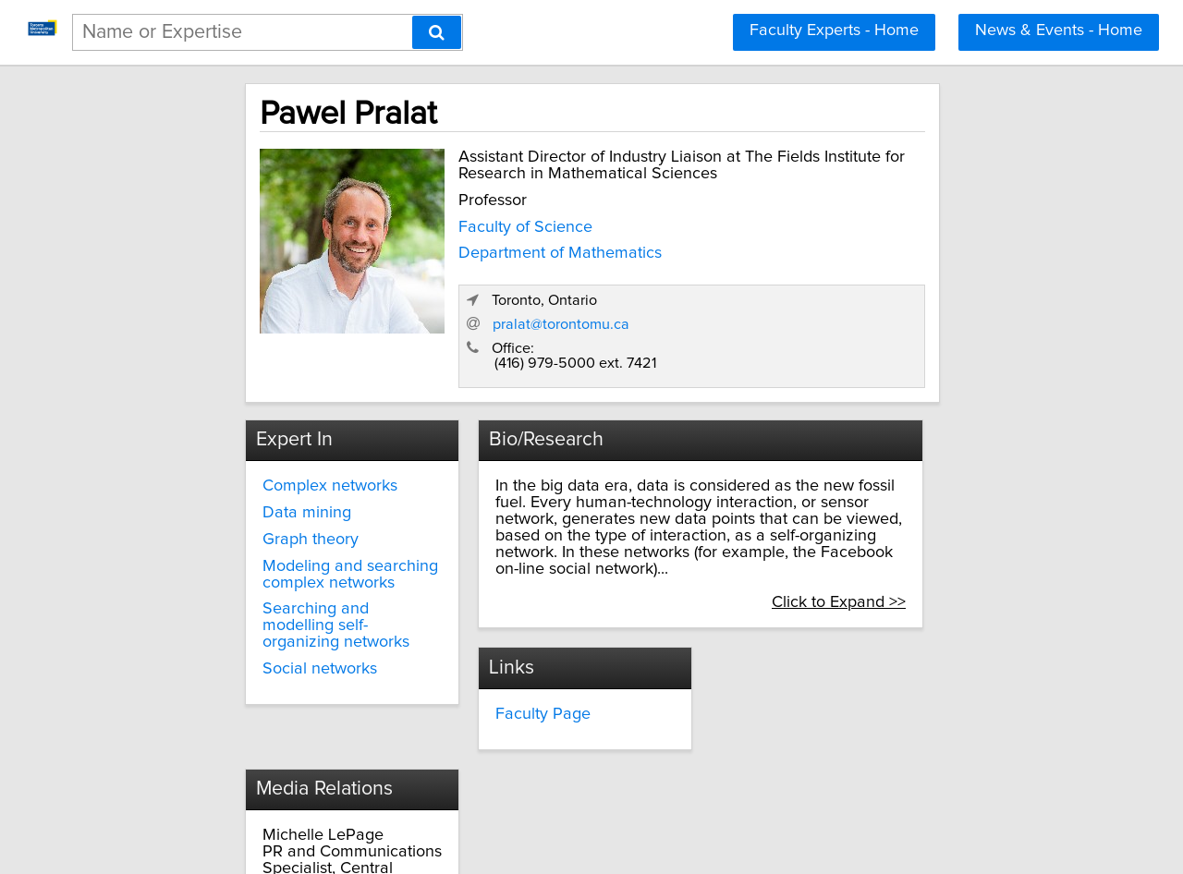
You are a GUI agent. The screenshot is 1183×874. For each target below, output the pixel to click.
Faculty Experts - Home (834, 30)
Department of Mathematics (481, 264)
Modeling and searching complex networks (283, 509)
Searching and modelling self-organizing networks (286, 552)
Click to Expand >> (921, 520)
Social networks (252, 586)
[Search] (436, 32)
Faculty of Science (447, 238)
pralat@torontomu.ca (805, 259)
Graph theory (243, 474)
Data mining (239, 447)
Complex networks (262, 420)
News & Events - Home (1058, 30)
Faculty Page (507, 630)
